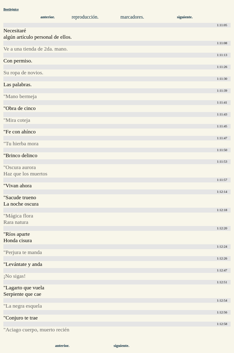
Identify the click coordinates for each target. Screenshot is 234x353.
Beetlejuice (11, 9)
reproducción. (85, 16)
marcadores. (132, 16)
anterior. (48, 17)
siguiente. (185, 17)
